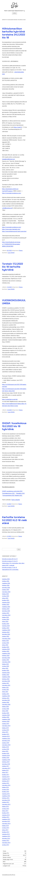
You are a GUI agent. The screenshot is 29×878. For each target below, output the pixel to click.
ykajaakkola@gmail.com (8, 159)
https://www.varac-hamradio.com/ (11, 229)
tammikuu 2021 (6, 700)
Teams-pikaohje (15, 499)
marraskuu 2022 (6, 662)
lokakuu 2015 (5, 806)
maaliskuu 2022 (6, 676)
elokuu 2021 (5, 691)
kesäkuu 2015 (5, 813)
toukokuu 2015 (6, 815)
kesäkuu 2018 (5, 753)
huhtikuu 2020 (5, 717)
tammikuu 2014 (6, 838)
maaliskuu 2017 (6, 779)
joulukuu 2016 (5, 783)
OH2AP (14, 3)
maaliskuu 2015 (6, 819)
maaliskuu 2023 (6, 653)
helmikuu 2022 (5, 679)
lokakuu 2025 (5, 594)
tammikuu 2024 (6, 634)
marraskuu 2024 (6, 615)
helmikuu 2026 (5, 585)
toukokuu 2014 (6, 834)
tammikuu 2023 (6, 657)
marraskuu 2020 (6, 704)
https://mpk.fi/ (18, 127)
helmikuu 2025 (5, 608)
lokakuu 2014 (5, 825)
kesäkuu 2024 (5, 623)
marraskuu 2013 (6, 842)
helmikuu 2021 (5, 698)
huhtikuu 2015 (5, 817)
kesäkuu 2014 (5, 832)
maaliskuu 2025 (6, 606)
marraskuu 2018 (6, 745)
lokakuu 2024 (5, 617)
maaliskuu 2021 (6, 696)
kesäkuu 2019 (5, 734)
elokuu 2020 (5, 711)
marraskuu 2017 (6, 768)
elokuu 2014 (5, 830)
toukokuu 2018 (6, 755)
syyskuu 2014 (5, 827)
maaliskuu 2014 (6, 836)
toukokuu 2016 (6, 793)
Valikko (14, 13)
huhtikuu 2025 (5, 604)
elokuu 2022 (5, 668)
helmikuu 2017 (5, 781)
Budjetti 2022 (18, 495)
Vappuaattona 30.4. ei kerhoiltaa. (10, 569)
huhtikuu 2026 (5, 581)
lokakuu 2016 (5, 787)
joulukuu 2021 (5, 683)
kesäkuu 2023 (5, 647)
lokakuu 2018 (5, 747)
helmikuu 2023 (5, 655)
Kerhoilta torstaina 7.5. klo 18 (9, 567)
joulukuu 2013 (5, 840)
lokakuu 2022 (5, 664)
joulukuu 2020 (5, 702)
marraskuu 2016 (6, 785)
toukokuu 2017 (6, 776)
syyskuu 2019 (5, 730)
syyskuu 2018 (5, 749)
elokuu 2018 (5, 751)
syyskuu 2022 (5, 666)
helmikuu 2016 (5, 798)
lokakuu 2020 (5, 706)
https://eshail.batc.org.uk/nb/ (10, 399)
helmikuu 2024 (5, 632)
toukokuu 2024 (6, 625)
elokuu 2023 (5, 645)
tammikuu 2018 (6, 764)
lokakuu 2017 (5, 770)
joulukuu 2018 (5, 742)
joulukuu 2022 (5, 660)
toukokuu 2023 (6, 649)
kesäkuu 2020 (5, 713)
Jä (14, 72)
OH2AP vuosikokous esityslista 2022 (12, 491)
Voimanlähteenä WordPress (8, 874)
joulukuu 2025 (5, 589)
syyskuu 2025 (5, 596)
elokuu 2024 (5, 621)
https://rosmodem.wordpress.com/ (11, 193)
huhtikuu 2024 (5, 628)
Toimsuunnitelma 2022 (8, 495)
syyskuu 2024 (5, 619)
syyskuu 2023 (5, 643)
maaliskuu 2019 (6, 738)
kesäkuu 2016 (5, 791)
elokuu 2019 (5, 732)
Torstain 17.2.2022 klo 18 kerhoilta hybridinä (12, 266)
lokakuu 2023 (5, 640)
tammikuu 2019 (6, 740)
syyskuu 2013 (5, 845)
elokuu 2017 (5, 772)
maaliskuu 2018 (6, 759)
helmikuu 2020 (5, 721)
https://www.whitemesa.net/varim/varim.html (14, 231)
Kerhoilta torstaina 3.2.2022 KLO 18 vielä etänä (14, 520)
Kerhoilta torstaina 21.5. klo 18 (9, 561)
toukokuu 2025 (6, 602)
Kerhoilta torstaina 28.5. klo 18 (9, 559)
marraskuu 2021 (6, 685)
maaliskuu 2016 (6, 796)
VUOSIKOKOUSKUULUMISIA (14, 302)
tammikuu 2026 (6, 587)
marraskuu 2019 (6, 725)
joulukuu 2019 (5, 723)
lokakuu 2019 (5, 728)
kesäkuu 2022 (5, 670)
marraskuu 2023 (6, 638)
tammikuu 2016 (6, 800)
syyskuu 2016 (5, 789)
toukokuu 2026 (6, 579)
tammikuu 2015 (6, 821)
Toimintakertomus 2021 (8, 493)
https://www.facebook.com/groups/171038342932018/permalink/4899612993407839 (11, 244)
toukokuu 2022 (6, 672)
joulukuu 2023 (5, 636)
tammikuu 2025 (6, 611)
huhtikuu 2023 (5, 651)
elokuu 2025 (5, 598)
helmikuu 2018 (5, 762)
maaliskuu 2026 (6, 583)
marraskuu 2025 (6, 592)
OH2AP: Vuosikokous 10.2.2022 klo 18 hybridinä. (14, 426)
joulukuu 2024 (5, 613)
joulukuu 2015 (5, 802)
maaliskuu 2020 (6, 719)
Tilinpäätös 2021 (20, 493)
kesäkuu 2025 (5, 600)
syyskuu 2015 (5, 808)
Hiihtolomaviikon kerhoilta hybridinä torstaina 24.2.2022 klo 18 (13, 33)
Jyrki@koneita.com (7, 208)
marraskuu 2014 (6, 823)
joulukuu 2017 (5, 766)
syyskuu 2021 (5, 689)
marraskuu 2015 (6, 804)
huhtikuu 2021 (5, 694)
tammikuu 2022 (6, 681)
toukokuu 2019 (6, 736)
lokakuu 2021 (5, 687)
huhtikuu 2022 (5, 674)
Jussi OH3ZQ (11, 252)
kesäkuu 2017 (5, 774)
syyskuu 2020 (5, 708)
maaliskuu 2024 (6, 630)
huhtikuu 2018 (5, 757)
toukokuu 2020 (6, 715)
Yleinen (21, 250)
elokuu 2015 (5, 810)
